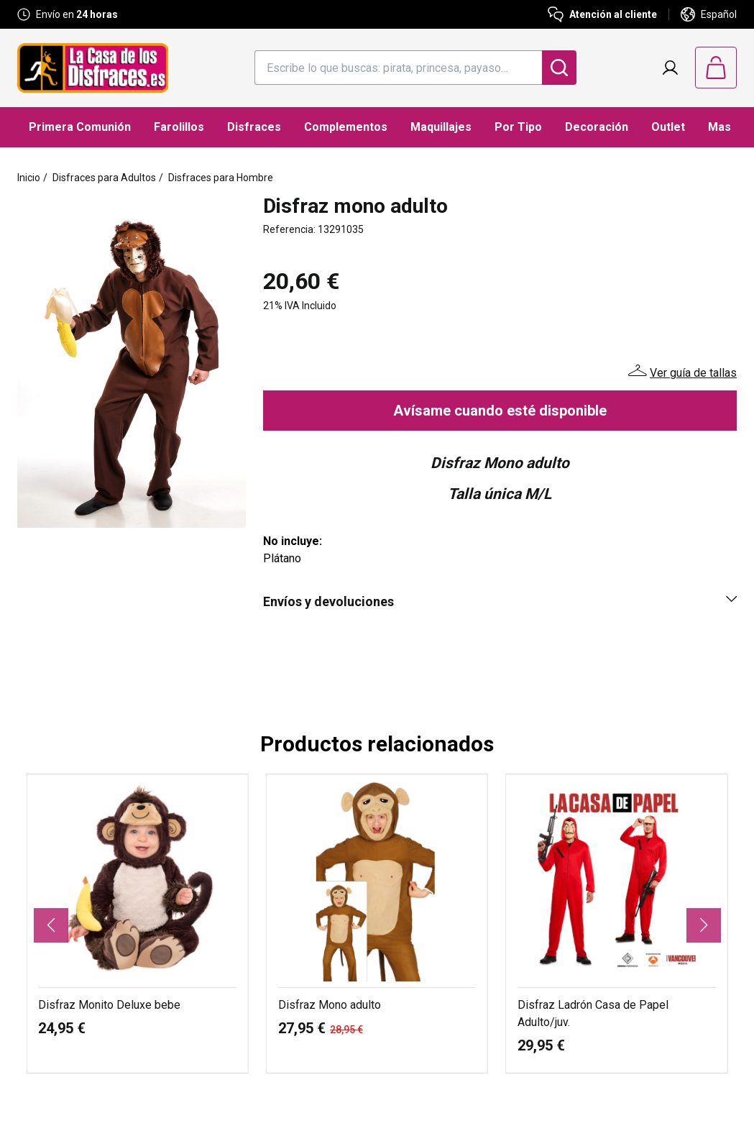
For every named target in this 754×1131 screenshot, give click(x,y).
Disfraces (254, 127)
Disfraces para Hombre (220, 177)
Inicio (28, 177)
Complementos (345, 127)
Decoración (596, 127)
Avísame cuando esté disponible (500, 410)
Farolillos (179, 127)
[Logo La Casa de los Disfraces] (92, 68)
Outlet (668, 127)
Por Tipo (518, 127)
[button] (51, 925)
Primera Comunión (80, 127)
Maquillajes (441, 127)
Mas (719, 127)
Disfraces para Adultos (104, 177)
